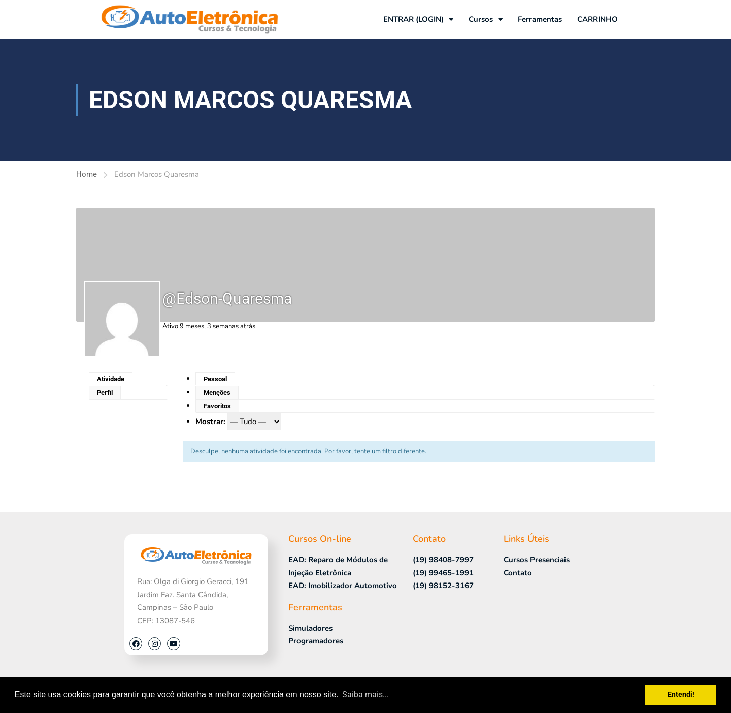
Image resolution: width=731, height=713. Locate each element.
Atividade (110, 379)
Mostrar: (210, 421)
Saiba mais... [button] (365, 694)
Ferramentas (540, 19)
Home (86, 174)
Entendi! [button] (681, 694)
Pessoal (215, 379)
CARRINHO (597, 19)
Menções (217, 392)
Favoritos (217, 406)
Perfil (105, 392)
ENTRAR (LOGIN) (418, 19)
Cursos (486, 19)
